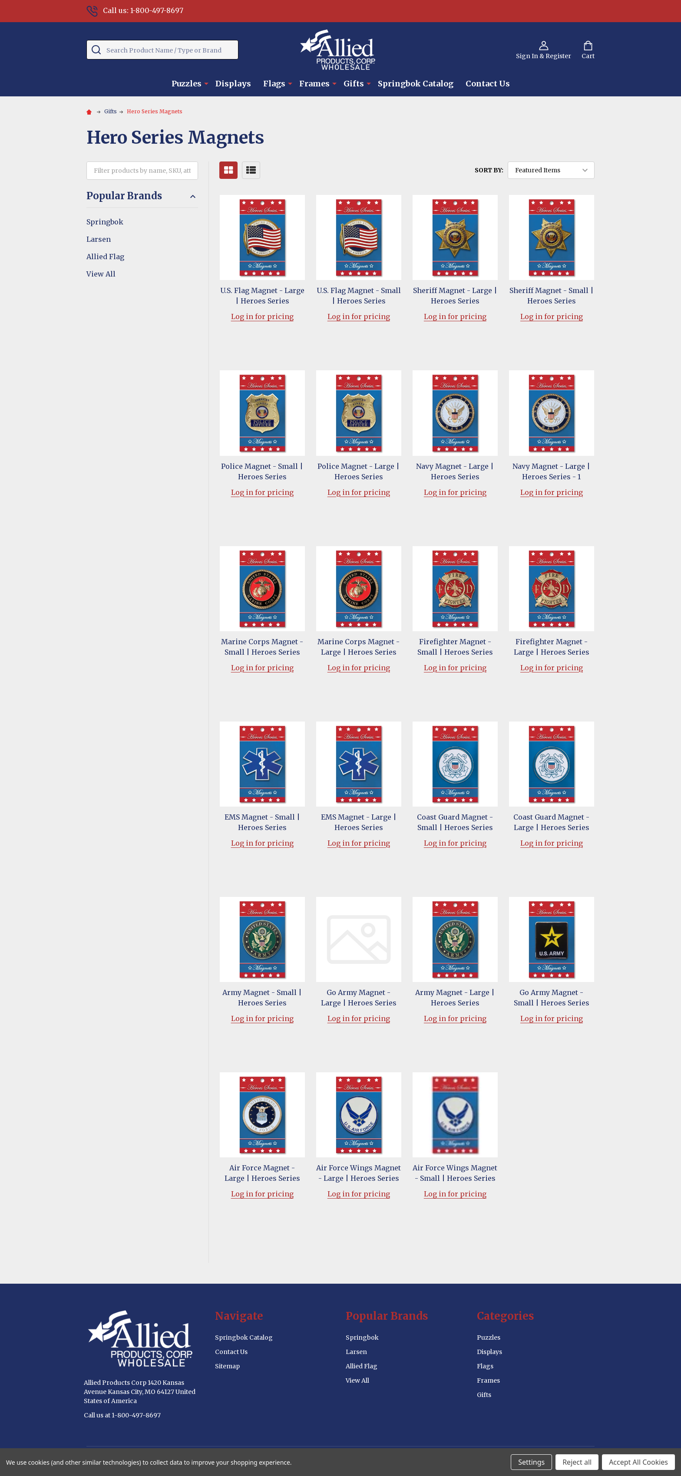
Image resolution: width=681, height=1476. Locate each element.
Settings (531, 1462)
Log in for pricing (262, 316)
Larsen (98, 239)
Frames (314, 84)
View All (101, 274)
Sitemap (227, 1366)
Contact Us (488, 84)
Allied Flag (105, 256)
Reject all (577, 1462)
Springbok (104, 221)
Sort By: (489, 170)
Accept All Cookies (638, 1462)
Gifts (354, 84)
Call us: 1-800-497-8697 (134, 10)
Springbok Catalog (415, 84)
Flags (274, 84)
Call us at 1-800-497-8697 (122, 1415)
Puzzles (187, 84)
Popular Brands (142, 196)
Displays (233, 84)
